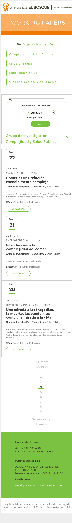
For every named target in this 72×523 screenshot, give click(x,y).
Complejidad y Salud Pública (31, 54)
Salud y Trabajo (21, 63)
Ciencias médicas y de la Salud (33, 81)
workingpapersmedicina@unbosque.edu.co (39, 485)
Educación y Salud (23, 72)
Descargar (18, 209)
